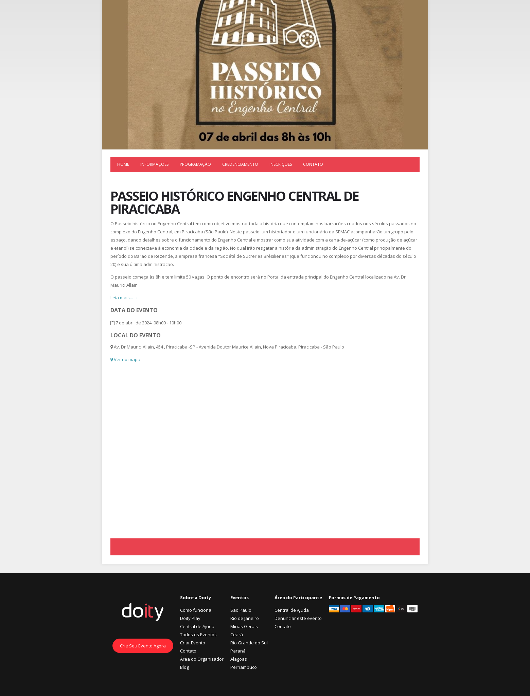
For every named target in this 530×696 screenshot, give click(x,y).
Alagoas (238, 659)
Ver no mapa (125, 359)
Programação (195, 164)
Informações (154, 164)
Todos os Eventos (198, 634)
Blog (184, 667)
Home (123, 164)
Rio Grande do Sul (249, 643)
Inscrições (280, 164)
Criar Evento (192, 643)
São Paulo (240, 610)
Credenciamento (240, 164)
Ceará (236, 634)
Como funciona (195, 610)
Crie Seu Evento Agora (143, 646)
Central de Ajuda (197, 626)
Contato (313, 164)
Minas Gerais (244, 626)
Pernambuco (243, 667)
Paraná (238, 651)
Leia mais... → (124, 298)
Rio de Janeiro (244, 618)
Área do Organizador (202, 659)
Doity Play (190, 618)
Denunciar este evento (298, 618)
